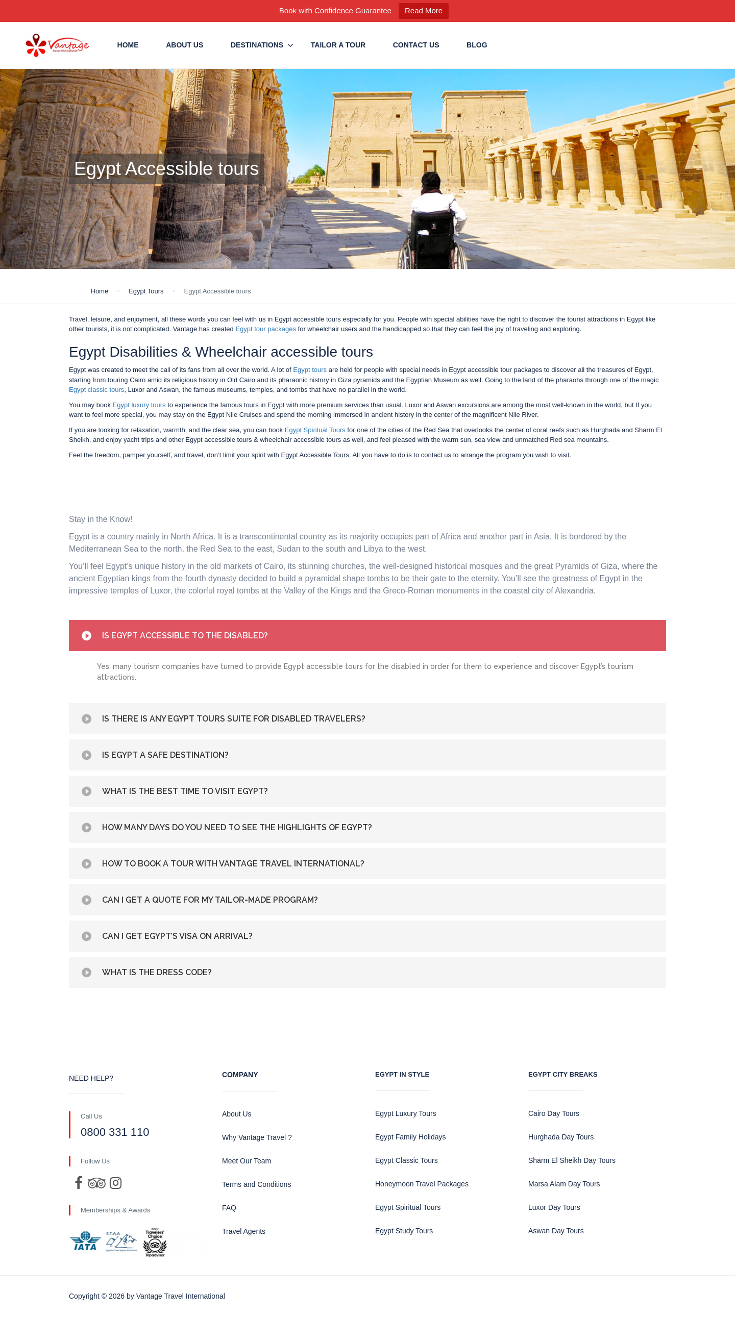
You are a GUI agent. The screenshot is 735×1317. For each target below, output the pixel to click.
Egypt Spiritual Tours (315, 430)
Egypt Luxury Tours (405, 1113)
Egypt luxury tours (139, 405)
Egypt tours (310, 370)
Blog (477, 45)
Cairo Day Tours (553, 1113)
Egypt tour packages (265, 329)
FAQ (229, 1208)
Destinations (257, 45)
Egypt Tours (146, 291)
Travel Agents (243, 1231)
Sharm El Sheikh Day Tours (572, 1160)
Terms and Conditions (256, 1184)
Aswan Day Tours (556, 1231)
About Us (184, 45)
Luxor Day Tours (554, 1207)
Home (128, 45)
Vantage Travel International (180, 1296)
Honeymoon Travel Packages (422, 1184)
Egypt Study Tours (404, 1231)
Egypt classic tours (96, 389)
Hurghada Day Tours (561, 1137)
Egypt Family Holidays (410, 1137)
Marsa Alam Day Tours (564, 1184)
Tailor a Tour (338, 45)
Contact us (416, 45)
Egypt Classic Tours (406, 1160)
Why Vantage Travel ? (257, 1137)
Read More (424, 10)
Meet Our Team (246, 1161)
